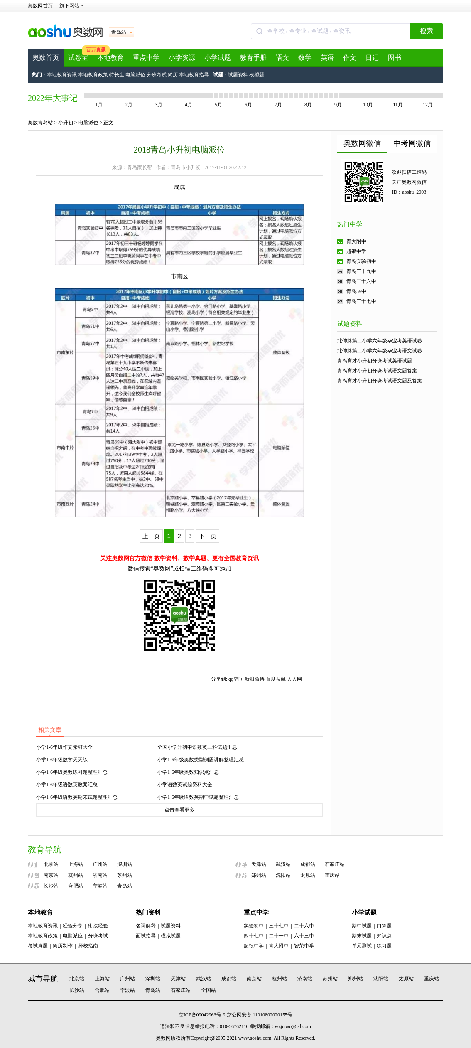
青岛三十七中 (361, 301)
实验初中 (254, 926)
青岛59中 (356, 291)
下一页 (207, 536)
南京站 (51, 875)
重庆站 (332, 875)
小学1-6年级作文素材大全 (64, 747)
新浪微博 (255, 679)
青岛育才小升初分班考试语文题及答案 (379, 381)
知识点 (384, 936)
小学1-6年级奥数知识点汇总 (188, 772)
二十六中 (304, 926)
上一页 (151, 536)
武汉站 (283, 864)
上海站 (75, 864)
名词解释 (146, 926)
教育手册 (253, 57)
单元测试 (362, 946)
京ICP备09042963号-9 (202, 1015)
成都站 (307, 864)
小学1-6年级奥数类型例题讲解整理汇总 (200, 760)
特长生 (116, 75)
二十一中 (279, 936)
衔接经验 (98, 926)
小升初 (65, 122)
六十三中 (304, 936)
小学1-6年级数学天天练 (62, 760)
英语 (327, 57)
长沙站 (51, 886)
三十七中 (279, 926)
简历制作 (63, 946)
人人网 (294, 679)
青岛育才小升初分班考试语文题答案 (377, 371)
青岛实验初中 (361, 261)
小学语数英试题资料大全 (184, 784)
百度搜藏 (276, 679)
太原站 (307, 875)
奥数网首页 (40, 6)
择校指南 (88, 946)
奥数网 (163, 1038)
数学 (305, 57)
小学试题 (217, 57)
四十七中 (254, 936)
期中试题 (362, 926)
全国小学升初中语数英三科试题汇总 (197, 747)
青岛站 (124, 886)
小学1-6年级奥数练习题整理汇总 (72, 772)
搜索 (426, 30)
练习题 (384, 946)
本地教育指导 (194, 75)
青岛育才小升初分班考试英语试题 (374, 361)
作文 (349, 57)
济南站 (100, 875)
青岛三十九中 (361, 271)
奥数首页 (45, 57)
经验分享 (73, 926)
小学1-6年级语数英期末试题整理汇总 (77, 797)
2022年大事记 (53, 98)
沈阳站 (283, 875)
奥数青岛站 (40, 122)
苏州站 (124, 875)
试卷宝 (78, 57)
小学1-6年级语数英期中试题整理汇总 (198, 797)
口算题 (384, 926)
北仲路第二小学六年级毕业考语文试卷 (379, 351)
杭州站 (75, 875)
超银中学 (356, 251)
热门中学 (349, 224)
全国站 (208, 990)
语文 (282, 57)
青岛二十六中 (361, 281)
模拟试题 (171, 936)
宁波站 (100, 886)
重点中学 (146, 57)
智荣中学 (304, 946)
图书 (394, 57)
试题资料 (238, 75)
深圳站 (124, 864)
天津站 (258, 864)
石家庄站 (335, 864)
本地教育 (110, 57)
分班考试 (157, 75)
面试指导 (146, 936)
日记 (372, 57)
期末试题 (362, 936)
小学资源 (182, 57)
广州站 (100, 864)
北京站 (51, 864)
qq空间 (235, 679)
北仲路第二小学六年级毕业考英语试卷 (379, 341)
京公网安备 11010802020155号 (260, 1015)
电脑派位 (135, 75)
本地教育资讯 (62, 75)
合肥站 (75, 886)
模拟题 (256, 75)
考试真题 (38, 946)
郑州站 (258, 875)
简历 (173, 75)
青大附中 (356, 241)
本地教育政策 (93, 75)
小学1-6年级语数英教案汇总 (67, 784)
